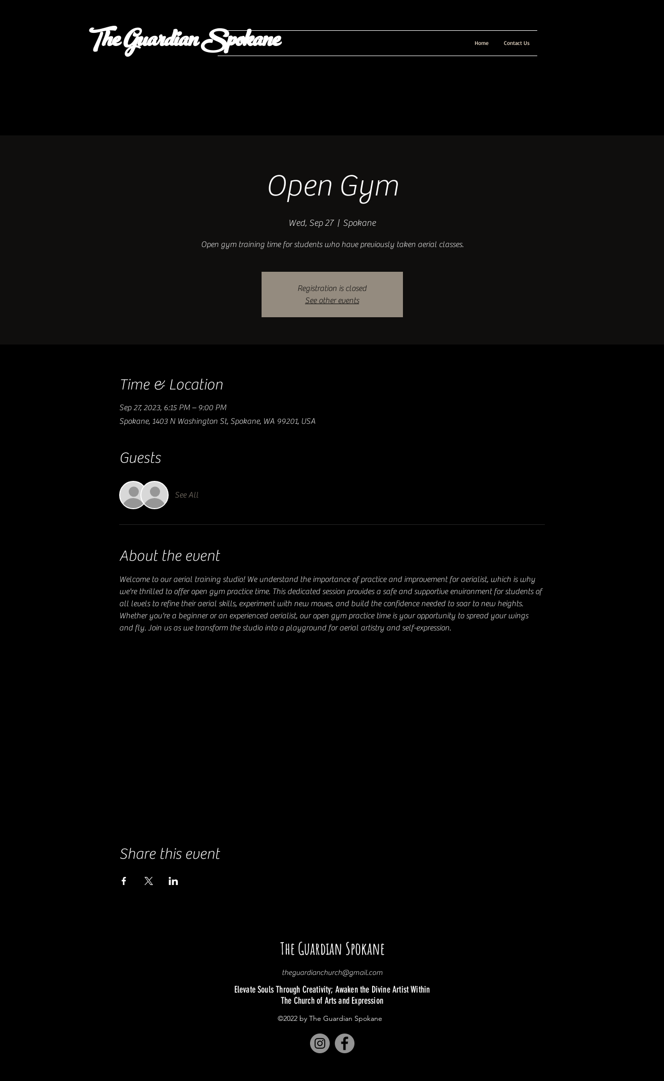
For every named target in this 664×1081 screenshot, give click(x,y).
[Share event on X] (149, 881)
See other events (332, 300)
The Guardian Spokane (182, 42)
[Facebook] (344, 1043)
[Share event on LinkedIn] (173, 881)
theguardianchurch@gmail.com (332, 972)
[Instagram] (320, 1043)
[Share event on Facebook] (124, 881)
